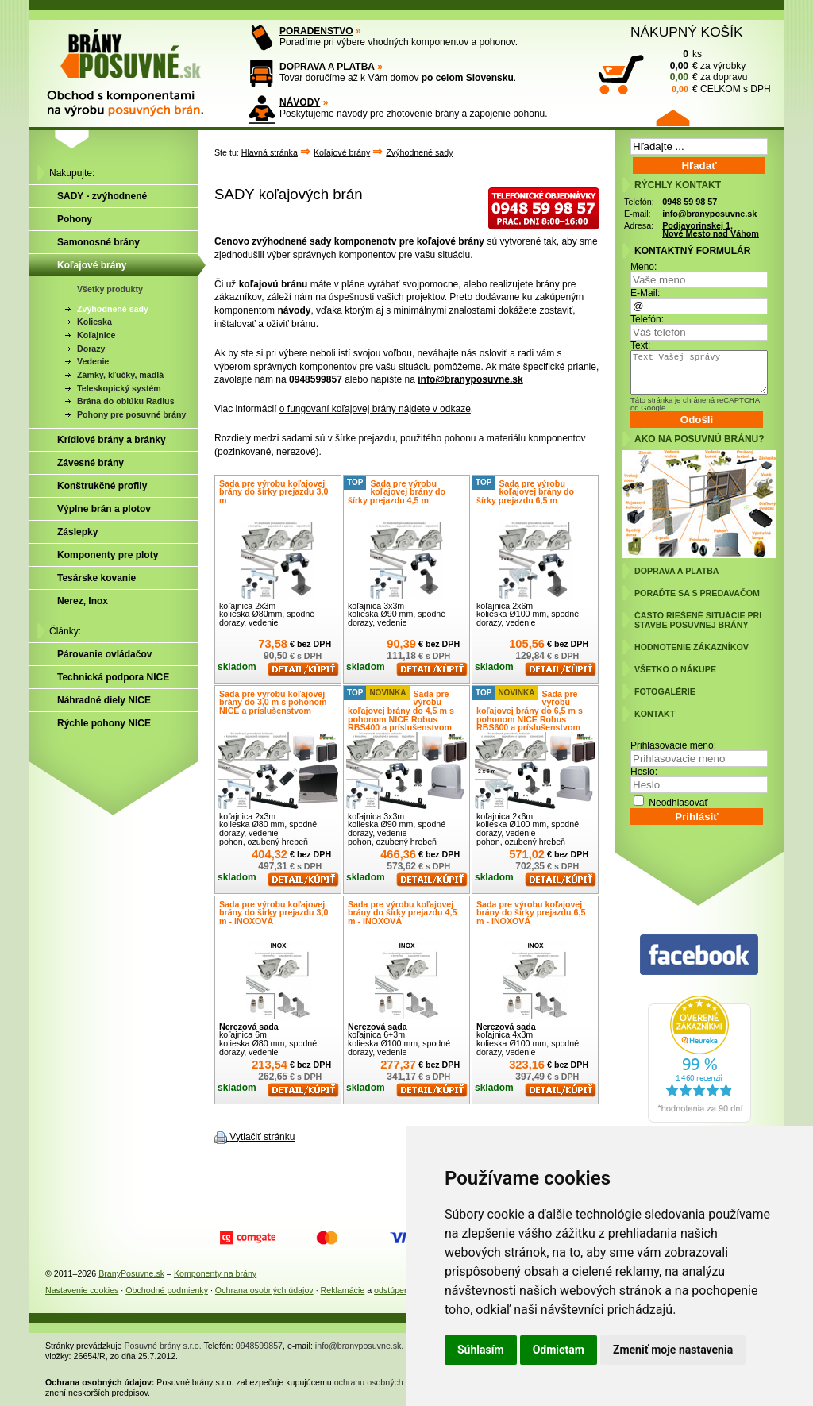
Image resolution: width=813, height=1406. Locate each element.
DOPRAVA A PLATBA (327, 66)
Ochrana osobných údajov (264, 1290)
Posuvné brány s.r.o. (163, 1345)
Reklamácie (343, 1290)
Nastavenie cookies (81, 1290)
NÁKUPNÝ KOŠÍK (686, 32)
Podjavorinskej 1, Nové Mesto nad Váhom (710, 230)
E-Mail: (645, 293)
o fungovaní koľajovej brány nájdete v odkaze (375, 408)
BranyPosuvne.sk (131, 1273)
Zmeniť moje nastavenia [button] (673, 1349)
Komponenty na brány (215, 1273)
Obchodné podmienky (166, 1290)
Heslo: (643, 771)
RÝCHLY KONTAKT (677, 185)
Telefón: (647, 319)
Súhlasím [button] (480, 1349)
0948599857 (259, 1345)
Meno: (643, 266)
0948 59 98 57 (689, 201)
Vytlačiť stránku (262, 1136)
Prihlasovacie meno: (673, 745)
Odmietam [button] (558, 1349)
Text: (640, 345)
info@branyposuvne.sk (470, 379)
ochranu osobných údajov (382, 1382)
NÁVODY (299, 102)
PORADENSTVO (316, 31)
